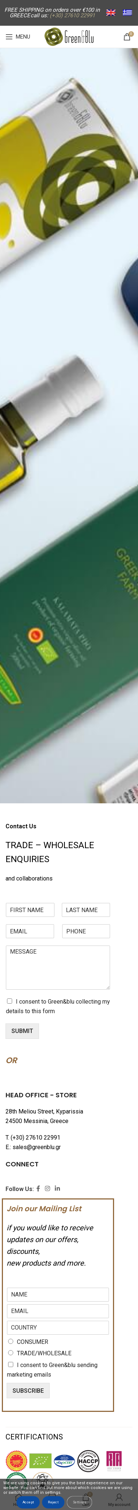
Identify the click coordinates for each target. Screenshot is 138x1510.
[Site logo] (69, 36)
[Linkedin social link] (58, 1189)
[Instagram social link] (47, 1189)
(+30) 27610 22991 (35, 1137)
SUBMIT (22, 1030)
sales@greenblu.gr (37, 1147)
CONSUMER (32, 1341)
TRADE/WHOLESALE (44, 1353)
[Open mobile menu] (18, 36)
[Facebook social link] (38, 1189)
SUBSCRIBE (28, 1390)
